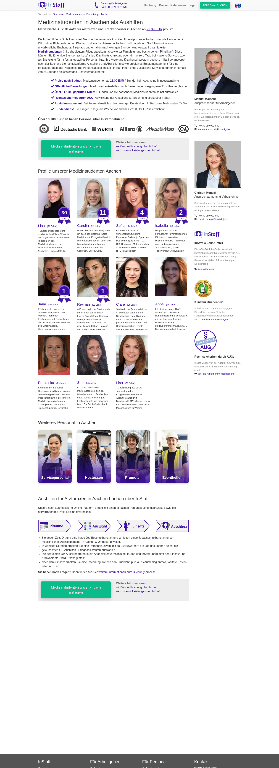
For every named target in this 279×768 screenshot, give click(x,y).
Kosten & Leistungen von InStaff (138, 150)
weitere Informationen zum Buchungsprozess (127, 572)
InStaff (44, 761)
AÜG (90, 97)
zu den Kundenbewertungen (211, 319)
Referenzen (178, 5)
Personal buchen (215, 5)
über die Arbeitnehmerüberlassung (214, 373)
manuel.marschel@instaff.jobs (214, 129)
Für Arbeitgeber (105, 761)
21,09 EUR (154, 29)
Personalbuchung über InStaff (136, 146)
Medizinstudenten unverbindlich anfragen (76, 148)
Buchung (150, 5)
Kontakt (201, 761)
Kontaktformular (206, 269)
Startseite (58, 14)
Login (192, 5)
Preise (163, 5)
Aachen (105, 14)
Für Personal (154, 761)
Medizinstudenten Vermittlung (82, 14)
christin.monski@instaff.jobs (212, 219)
